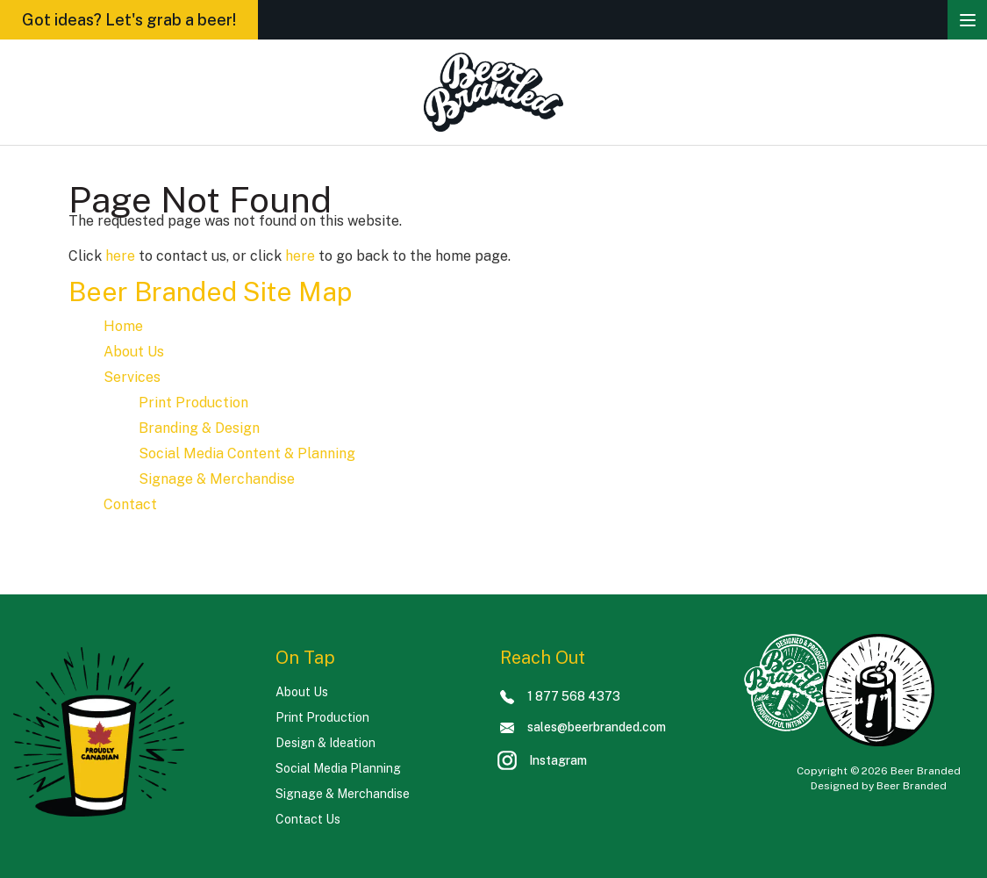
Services (132, 377)
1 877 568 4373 (560, 696)
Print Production (193, 402)
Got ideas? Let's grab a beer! (129, 20)
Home (123, 326)
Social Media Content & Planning (247, 453)
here (120, 256)
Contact (130, 504)
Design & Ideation (325, 743)
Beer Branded (911, 786)
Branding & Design (199, 428)
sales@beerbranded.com (583, 727)
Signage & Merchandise (217, 479)
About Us (134, 351)
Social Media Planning (338, 768)
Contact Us (307, 819)
